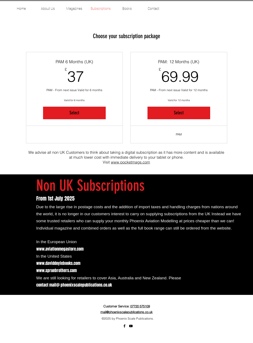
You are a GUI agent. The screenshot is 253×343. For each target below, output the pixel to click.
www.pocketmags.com (130, 162)
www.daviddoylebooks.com (58, 263)
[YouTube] (131, 326)
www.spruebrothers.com (56, 270)
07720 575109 (140, 306)
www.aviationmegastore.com (60, 249)
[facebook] (124, 326)
